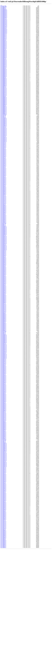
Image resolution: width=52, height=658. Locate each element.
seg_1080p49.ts (3, 79)
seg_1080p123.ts (3, 36)
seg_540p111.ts (3, 413)
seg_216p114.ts (3, 156)
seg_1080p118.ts (3, 30)
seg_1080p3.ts (3, 58)
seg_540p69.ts (3, 492)
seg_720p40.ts (3, 590)
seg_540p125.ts (3, 428)
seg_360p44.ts (3, 334)
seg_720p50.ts (3, 601)
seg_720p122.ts (3, 555)
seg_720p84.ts (3, 639)
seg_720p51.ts (3, 602)
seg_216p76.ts (3, 240)
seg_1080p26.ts (3, 54)
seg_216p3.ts (3, 188)
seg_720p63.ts (3, 616)
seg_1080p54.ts (3, 86)
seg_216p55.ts (3, 217)
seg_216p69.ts (3, 232)
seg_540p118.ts (3, 420)
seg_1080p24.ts (3, 52)
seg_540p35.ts (3, 454)
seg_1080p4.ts (3, 69)
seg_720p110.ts (3, 542)
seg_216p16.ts (3, 173)
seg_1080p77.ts (3, 111)
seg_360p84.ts (3, 379)
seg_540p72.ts (3, 496)
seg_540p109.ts (3, 410)
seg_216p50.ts (3, 211)
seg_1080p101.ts (3, 12)
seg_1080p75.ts (3, 109)
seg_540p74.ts (3, 498)
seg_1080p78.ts (3, 112)
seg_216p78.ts (3, 242)
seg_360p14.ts (3, 300)
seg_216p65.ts (3, 228)
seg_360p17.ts (3, 304)
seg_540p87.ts (3, 512)
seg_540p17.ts (3, 434)
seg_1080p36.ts (3, 65)
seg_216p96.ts (3, 263)
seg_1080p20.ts (3, 48)
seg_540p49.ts (3, 469)
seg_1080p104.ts (3, 15)
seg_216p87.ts (3, 252)
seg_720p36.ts (3, 585)
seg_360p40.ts (3, 330)
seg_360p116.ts (3, 288)
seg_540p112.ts (3, 414)
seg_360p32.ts (3, 321)
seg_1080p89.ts (3, 124)
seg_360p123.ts (3, 296)
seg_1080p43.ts (3, 73)
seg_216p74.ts (3, 238)
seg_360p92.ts (3, 389)
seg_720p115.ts (3, 547)
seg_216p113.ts (3, 155)
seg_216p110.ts (3, 152)
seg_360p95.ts (3, 392)
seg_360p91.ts (3, 387)
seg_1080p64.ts (3, 97)
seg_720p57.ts (3, 609)
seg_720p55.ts (3, 607)
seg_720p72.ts (3, 626)
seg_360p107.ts (3, 278)
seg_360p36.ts (3, 325)
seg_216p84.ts (3, 249)
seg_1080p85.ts (3, 120)
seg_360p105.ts (3, 276)
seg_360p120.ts (3, 293)
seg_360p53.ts (3, 344)
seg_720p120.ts (3, 553)
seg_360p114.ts (3, 286)
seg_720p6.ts (3, 612)
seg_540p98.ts (3, 525)
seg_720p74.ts (3, 628)
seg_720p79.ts (3, 633)
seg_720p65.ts (3, 618)
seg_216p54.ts (3, 216)
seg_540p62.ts (3, 485)
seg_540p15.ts (3, 432)
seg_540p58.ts (3, 480)
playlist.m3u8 (3, 6)
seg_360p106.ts (3, 277)
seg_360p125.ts (3, 298)
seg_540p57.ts (3, 479)
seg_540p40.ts (3, 460)
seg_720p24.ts (3, 572)
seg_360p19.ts (3, 306)
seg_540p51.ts (3, 472)
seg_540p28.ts (3, 446)
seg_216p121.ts (3, 164)
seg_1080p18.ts (3, 45)
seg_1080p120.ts (3, 33)
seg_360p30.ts (3, 319)
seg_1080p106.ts (3, 17)
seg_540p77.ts (3, 501)
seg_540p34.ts (3, 453)
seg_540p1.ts (3, 399)
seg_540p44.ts (3, 464)
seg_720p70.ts (3, 624)
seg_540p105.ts (3, 406)
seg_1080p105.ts (3, 16)
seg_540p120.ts (3, 423)
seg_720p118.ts (3, 550)
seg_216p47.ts (3, 207)
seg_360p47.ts (3, 337)
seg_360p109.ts (3, 280)
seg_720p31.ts (3, 580)
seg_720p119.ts (3, 551)
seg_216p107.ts (3, 148)
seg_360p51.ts (3, 342)
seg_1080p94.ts (3, 131)
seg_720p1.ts (3, 529)
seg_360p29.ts (3, 317)
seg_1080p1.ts (3, 9)
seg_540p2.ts (3, 437)
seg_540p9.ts (3, 515)
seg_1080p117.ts (3, 29)
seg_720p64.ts (3, 617)
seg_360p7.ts (3, 363)
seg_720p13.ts (3, 559)
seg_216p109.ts (3, 150)
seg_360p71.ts (3, 365)
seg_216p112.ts (3, 154)
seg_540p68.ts (3, 491)
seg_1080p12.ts (3, 32)
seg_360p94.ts (3, 391)
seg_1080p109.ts (3, 20)
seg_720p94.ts (3, 651)
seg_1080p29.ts (3, 57)
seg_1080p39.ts (3, 68)
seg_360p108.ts (3, 279)
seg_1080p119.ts (3, 31)
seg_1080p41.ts (3, 71)
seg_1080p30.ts (3, 59)
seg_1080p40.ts (3, 70)
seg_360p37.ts (3, 326)
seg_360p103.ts (3, 274)
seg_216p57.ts (3, 219)
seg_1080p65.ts (3, 98)
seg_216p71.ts (3, 235)
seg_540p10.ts (3, 400)
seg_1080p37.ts (3, 66)
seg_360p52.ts (3, 343)
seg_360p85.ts (3, 380)
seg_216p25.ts (3, 183)
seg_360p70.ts (3, 364)
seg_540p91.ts (3, 517)
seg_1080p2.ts (3, 47)
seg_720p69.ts (3, 622)
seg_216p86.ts (3, 251)
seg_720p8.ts (3, 634)
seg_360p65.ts (3, 358)
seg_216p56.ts (3, 218)
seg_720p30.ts (3, 579)
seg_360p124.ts (3, 297)
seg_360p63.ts (3, 356)
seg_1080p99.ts (3, 136)
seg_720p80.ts (3, 635)
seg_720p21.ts (3, 569)
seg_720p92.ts (3, 649)
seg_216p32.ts (3, 191)
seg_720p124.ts (3, 557)
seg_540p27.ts (3, 445)
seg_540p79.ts (3, 503)
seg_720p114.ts (3, 546)
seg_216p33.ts (3, 192)
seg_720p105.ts (3, 536)
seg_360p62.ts (3, 355)
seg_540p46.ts (3, 466)
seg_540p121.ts (3, 424)
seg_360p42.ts (3, 332)
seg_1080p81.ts (3, 116)
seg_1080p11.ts (3, 21)
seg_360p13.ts (3, 299)
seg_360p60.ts (3, 353)
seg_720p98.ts (3, 655)
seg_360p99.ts (3, 396)
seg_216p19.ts (3, 176)
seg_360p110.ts (3, 282)
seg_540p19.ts (3, 436)
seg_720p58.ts (3, 610)
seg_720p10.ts (3, 530)
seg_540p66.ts (3, 489)
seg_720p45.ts (3, 595)
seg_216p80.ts (3, 245)
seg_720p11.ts (3, 541)
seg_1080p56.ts (3, 88)
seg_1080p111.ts (3, 23)
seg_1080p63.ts (3, 96)
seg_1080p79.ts (3, 113)
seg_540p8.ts (3, 504)
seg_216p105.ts (3, 146)
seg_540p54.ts (3, 476)
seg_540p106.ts (3, 407)
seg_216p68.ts (3, 231)
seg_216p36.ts (3, 195)
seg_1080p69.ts (3, 102)
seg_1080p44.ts (3, 74)
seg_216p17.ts (3, 174)
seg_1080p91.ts (3, 127)
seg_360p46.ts (3, 336)
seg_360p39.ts (3, 328)
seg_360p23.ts (3, 311)
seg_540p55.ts (3, 477)
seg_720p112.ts (3, 544)
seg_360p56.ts (3, 348)
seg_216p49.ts (3, 209)
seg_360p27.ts (3, 315)
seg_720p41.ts (3, 591)
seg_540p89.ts (3, 514)
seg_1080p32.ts (3, 61)
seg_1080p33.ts (3, 62)
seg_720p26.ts (3, 574)
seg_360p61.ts (3, 354)
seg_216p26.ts (3, 184)
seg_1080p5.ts (3, 80)
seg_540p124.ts (3, 427)
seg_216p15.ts (3, 171)
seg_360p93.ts (3, 390)
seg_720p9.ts (3, 645)
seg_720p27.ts (3, 575)
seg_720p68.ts (3, 621)
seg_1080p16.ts (3, 43)
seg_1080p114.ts (3, 26)
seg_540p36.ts (3, 455)
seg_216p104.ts (3, 145)
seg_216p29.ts (3, 187)
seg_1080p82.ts (3, 117)
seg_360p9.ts (3, 385)
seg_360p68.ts (3, 361)
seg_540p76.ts (3, 500)
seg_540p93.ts (3, 520)
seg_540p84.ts (3, 509)
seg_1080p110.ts (3, 22)
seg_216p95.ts (3, 262)
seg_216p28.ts (3, 186)
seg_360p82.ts (3, 377)
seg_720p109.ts (3, 540)
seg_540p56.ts (3, 478)
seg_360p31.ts (3, 320)
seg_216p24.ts (3, 182)
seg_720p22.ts (3, 570)
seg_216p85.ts (3, 250)
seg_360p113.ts (3, 285)
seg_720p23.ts (3, 571)
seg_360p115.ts (3, 287)
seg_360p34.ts (3, 323)
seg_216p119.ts (3, 161)
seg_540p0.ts (3, 398)
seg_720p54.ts (3, 606)
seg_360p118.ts (3, 290)
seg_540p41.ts (3, 461)
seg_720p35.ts (3, 584)
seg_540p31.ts (3, 450)
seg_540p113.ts (3, 415)
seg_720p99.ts (3, 656)
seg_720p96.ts (3, 653)
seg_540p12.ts (3, 422)
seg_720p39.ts (3, 588)
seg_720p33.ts (3, 582)
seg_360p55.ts (3, 347)
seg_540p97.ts (3, 524)
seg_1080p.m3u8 (3, 7)
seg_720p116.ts (3, 548)
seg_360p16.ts (3, 303)
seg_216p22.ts (3, 180)
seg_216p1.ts (3, 139)
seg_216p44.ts (3, 204)
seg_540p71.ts (3, 495)
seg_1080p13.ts (3, 39)
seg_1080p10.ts (3, 10)
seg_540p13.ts (3, 429)
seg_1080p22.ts (3, 50)
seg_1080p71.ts (3, 105)
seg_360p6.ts (3, 352)
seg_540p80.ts (3, 505)
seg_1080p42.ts (3, 72)
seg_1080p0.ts (3, 8)
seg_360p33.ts (3, 322)
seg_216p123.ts (3, 166)
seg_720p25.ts (3, 573)
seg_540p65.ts (3, 488)
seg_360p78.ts (3, 372)
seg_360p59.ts (3, 351)
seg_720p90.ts (3, 646)
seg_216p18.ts (3, 175)
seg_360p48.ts (3, 338)
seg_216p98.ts (3, 265)
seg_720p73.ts (3, 627)
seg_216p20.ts (3, 178)
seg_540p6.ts (3, 482)
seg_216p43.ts (3, 203)
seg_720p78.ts (3, 632)
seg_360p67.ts (3, 360)
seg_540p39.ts (3, 458)
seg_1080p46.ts (3, 76)
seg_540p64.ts (3, 487)
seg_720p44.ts (3, 594)
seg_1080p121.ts (3, 34)
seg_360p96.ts (3, 393)
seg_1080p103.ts (3, 14)
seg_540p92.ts (3, 519)
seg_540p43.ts (3, 463)
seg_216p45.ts (3, 205)
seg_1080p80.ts (3, 115)
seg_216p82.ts (3, 247)
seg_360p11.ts (3, 281)
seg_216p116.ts (3, 158)
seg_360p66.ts (3, 359)
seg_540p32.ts (3, 451)
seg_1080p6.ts (3, 92)
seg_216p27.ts (3, 185)
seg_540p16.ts (3, 433)
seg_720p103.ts (3, 534)
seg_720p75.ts (3, 629)
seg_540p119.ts (3, 421)
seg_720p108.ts (3, 539)
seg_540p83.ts (3, 508)
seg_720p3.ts (3, 578)
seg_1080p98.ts (3, 135)
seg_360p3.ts (3, 318)
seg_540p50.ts (3, 471)
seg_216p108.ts (3, 149)
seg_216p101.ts (3, 142)
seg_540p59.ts (3, 481)
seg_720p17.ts (3, 564)
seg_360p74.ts (3, 368)
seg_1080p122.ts (3, 35)
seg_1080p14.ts (3, 40)
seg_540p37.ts (3, 456)
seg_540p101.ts (3, 402)
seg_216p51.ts (3, 212)
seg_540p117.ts (3, 419)
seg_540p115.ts (3, 417)
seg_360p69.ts (3, 362)
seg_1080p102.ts (3, 13)
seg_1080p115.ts (3, 27)
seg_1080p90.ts (3, 126)
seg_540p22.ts (3, 440)
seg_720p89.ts (3, 644)
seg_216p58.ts (3, 220)
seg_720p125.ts (3, 558)
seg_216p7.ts (3, 233)
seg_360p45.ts (3, 335)
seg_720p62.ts (3, 615)
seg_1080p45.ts (3, 75)
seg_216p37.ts (3, 196)
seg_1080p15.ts (3, 41)
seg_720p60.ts (3, 613)
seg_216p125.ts (3, 168)
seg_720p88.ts (3, 643)
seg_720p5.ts (3, 600)
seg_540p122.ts (3, 425)
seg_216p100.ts (3, 141)
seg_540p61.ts (3, 484)
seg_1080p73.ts (3, 107)
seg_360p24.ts (3, 312)
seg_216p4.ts (3, 199)
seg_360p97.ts (3, 394)
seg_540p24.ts (3, 442)
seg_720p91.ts (3, 648)
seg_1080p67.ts (3, 100)
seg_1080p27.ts (3, 55)
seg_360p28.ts (3, 316)
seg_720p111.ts (3, 543)
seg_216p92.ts (3, 259)
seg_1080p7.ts (3, 103)
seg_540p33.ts (3, 452)
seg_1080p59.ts (3, 91)
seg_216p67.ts (3, 230)
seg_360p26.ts (3, 314)
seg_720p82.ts (3, 637)
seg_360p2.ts (3, 307)
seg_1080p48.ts (3, 78)
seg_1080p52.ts (3, 83)
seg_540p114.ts (3, 416)
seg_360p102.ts (3, 273)
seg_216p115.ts (3, 157)
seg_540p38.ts (3, 457)
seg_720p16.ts (3, 563)
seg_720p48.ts (3, 598)
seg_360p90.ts (3, 386)
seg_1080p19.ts (3, 46)
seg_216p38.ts (3, 197)
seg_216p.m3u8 (3, 137)
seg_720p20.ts (3, 568)
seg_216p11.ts (3, 151)
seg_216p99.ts (3, 266)
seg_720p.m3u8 (3, 527)
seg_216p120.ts (3, 163)
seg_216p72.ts (3, 236)
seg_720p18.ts (3, 565)
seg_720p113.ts (3, 545)
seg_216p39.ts (3, 198)
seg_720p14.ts (3, 560)
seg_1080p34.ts (3, 63)
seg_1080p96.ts (3, 133)
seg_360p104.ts (3, 275)
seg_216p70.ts (3, 234)
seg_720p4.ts (3, 589)
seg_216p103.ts (3, 144)
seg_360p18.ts (3, 305)
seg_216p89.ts (3, 254)
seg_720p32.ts (3, 581)
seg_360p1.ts (3, 269)
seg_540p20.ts (3, 438)
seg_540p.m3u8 (3, 397)
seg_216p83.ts (3, 248)
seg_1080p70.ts (3, 104)
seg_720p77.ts (3, 631)
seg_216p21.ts (3, 179)
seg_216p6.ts (3, 222)
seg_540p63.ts (3, 486)
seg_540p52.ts (3, 473)
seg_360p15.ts (3, 301)
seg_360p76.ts (3, 370)
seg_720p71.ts (3, 625)
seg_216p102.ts (3, 143)
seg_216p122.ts (3, 165)
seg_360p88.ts (3, 383)
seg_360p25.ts (3, 313)
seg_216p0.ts (3, 138)
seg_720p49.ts (3, 599)
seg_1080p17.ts (3, 44)
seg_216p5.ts (3, 210)
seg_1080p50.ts (3, 81)
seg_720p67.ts (3, 620)
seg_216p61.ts (3, 224)
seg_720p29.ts (3, 577)
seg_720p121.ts (3, 554)
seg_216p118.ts (3, 160)
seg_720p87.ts (3, 642)
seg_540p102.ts (3, 403)
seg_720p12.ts (3, 552)
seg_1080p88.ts (3, 123)
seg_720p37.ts (3, 586)
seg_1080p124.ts (3, 37)
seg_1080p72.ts (3, 106)
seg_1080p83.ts (3, 118)
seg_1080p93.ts (3, 130)
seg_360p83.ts (3, 378)
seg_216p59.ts (3, 221)
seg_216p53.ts (3, 214)
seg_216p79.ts (3, 243)
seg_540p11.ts (3, 411)
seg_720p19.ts (3, 566)
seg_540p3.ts (3, 448)
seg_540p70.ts (3, 494)
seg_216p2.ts (3, 177)
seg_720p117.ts (3, 549)
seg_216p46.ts (3, 206)
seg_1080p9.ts (3, 125)
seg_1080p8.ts (3, 114)
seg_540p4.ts (3, 459)
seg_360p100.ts (3, 271)
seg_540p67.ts (3, 490)
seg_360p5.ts (3, 340)
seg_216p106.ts (3, 147)
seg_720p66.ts (3, 619)
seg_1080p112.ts (3, 24)
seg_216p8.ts (3, 244)
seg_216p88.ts (3, 253)
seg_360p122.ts (3, 295)
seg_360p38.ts (3, 327)
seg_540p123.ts (3, 426)
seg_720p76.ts (3, 630)
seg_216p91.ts (3, 257)
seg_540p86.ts (3, 511)
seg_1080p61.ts (3, 94)
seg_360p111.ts (3, 283)
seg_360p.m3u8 (3, 267)
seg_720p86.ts (3, 641)
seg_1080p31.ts (3, 60)
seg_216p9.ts (3, 255)
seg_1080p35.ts (3, 64)
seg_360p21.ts (3, 309)
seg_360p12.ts (3, 292)
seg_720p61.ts (3, 614)
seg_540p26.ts (3, 444)
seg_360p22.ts (3, 310)
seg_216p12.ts (3, 162)
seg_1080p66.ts (3, 99)
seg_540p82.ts (3, 507)
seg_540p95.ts (3, 522)
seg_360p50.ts (3, 341)
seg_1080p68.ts (3, 101)
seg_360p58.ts (3, 350)
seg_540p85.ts (3, 510)
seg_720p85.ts (3, 640)
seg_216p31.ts (3, 190)
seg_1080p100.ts (3, 11)
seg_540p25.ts (3, 443)
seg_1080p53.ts (3, 84)
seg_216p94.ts (3, 261)
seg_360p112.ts (3, 284)
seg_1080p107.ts (3, 18)
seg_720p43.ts (3, 593)
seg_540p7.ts (3, 493)
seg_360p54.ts (3, 346)
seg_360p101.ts (3, 272)
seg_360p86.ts (3, 381)
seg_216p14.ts (3, 170)
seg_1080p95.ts (3, 132)
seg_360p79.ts (3, 373)
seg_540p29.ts (3, 447)
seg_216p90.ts (3, 256)
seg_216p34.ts (3, 193)
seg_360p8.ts (3, 374)
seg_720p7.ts (3, 623)
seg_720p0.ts (3, 528)
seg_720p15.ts (3, 562)
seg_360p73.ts (3, 367)
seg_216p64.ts (3, 227)
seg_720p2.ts (3, 567)
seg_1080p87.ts (3, 122)
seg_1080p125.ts (3, 38)
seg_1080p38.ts (3, 67)
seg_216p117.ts (3, 159)
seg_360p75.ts (3, 369)
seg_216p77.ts (3, 241)
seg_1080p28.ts (3, 56)
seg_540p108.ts (3, 409)
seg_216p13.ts (3, 169)
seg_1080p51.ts (3, 82)
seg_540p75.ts (3, 499)
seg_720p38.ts (3, 587)
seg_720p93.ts (3, 650)
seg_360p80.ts (3, 375)
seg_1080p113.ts (3, 25)
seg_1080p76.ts (3, 110)
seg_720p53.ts (3, 605)
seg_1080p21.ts (3, 49)
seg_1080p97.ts (3, 134)
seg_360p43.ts (3, 333)
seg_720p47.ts (3, 597)
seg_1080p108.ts (3, 19)
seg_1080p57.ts (3, 89)
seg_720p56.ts (3, 608)
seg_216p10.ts (3, 140)
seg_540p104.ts (3, 405)
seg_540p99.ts (3, 526)
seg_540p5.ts (3, 470)
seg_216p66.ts (3, 229)
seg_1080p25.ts (3, 53)
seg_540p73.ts (3, 497)
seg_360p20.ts (3, 308)
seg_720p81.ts (3, 636)
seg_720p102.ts (3, 533)
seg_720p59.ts (3, 611)
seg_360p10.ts (3, 270)
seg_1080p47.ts (3, 77)
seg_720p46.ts (3, 596)
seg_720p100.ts (3, 531)
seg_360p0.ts (3, 268)
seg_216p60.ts (3, 223)
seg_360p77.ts (3, 371)
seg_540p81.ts (3, 506)
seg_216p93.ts (3, 260)
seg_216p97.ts (3, 264)
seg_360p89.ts (3, 384)
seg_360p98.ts (3, 395)
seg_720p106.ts (3, 537)
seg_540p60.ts (3, 483)
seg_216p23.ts (3, 181)
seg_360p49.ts (3, 339)
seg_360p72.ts (3, 366)
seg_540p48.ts (3, 468)
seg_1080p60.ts (3, 93)
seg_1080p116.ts (3, 28)
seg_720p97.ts (3, 654)
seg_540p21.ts (3, 439)
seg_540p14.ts (3, 430)
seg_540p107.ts (3, 408)
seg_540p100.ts (3, 401)
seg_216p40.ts (3, 200)
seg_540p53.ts (3, 475)
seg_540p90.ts (3, 516)
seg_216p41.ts (3, 201)
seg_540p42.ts (3, 462)
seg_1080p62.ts (3, 95)
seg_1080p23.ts (3, 51)
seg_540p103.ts (3, 404)
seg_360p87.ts (3, 382)
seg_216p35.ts (3, 194)
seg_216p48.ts (3, 208)
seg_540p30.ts (3, 449)
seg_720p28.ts (3, 576)
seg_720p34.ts (3, 583)
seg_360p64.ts (3, 357)
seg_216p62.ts (3, 225)
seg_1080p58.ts (3, 90)
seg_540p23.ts (3, 441)
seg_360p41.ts (3, 331)
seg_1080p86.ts (3, 121)
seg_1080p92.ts (3, 128)
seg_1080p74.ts (3, 108)
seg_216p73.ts (3, 237)
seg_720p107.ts (3, 538)
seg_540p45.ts (3, 465)
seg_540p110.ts (3, 412)
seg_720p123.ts (3, 556)
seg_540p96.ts (3, 523)
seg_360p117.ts (3, 289)
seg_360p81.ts (3, 376)
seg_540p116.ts (3, 418)
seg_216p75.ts (3, 239)
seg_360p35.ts (3, 324)
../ (1, 5)
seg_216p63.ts (3, 226)
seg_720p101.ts (3, 532)
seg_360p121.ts (3, 294)
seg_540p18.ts (3, 435)
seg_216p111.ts (3, 153)
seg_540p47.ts (3, 467)
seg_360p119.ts (3, 291)
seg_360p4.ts (3, 329)
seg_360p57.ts (3, 349)
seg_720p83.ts (3, 638)
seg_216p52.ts (3, 213)
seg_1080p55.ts (3, 87)
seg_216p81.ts (3, 246)
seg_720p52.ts (3, 603)
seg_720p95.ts (3, 652)
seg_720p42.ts (3, 592)
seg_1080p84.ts (3, 119)
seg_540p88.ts (3, 513)
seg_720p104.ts (3, 535)
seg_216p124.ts (3, 167)
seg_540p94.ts (3, 521)
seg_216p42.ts (3, 202)
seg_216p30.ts (3, 189)
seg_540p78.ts (3, 502)
